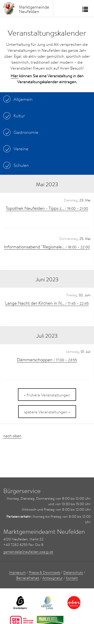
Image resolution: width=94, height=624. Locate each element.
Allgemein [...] (19, 99)
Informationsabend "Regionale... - (47, 246)
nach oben (12, 435)
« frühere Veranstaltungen (47, 395)
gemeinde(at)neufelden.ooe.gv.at (28, 551)
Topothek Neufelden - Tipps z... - (47, 208)
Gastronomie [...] (22, 132)
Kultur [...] (15, 115)
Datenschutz (73, 572)
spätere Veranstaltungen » (47, 411)
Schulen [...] (17, 165)
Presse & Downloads (44, 572)
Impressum (17, 572)
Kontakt (72, 578)
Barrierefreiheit (27, 578)
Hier (14, 75)
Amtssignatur (52, 578)
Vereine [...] (17, 148)
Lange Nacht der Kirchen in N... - (47, 303)
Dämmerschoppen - (47, 359)
